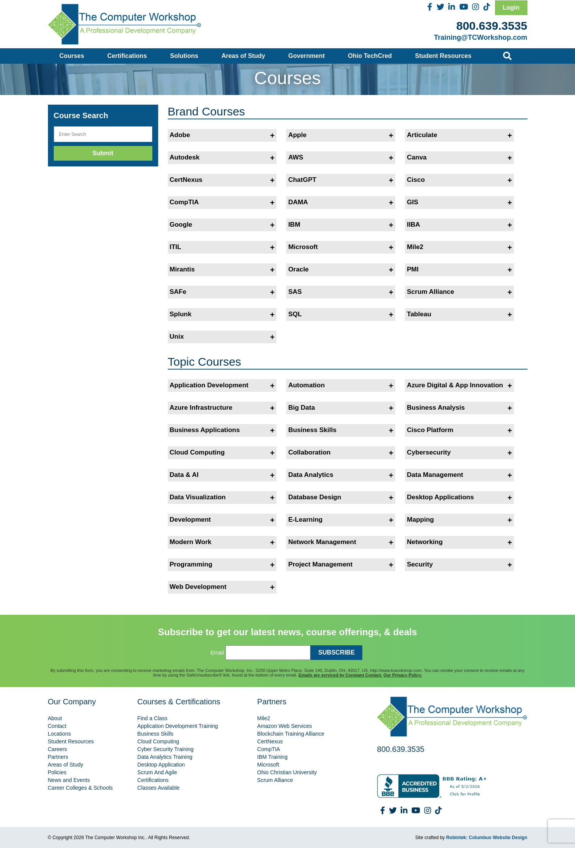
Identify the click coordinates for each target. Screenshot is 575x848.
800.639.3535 (491, 25)
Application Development (222, 385)
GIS (459, 202)
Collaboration (340, 452)
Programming (222, 564)
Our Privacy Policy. (403, 675)
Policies (57, 772)
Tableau (459, 314)
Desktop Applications (459, 497)
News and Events (69, 780)
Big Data (340, 408)
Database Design (340, 497)
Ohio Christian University (287, 772)
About (55, 718)
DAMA (340, 202)
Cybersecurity (459, 452)
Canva (459, 157)
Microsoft (340, 247)
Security (459, 564)
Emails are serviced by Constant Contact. (340, 675)
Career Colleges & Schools (80, 788)
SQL (340, 314)
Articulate (459, 135)
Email (217, 653)
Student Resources (443, 56)
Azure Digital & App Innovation (459, 385)
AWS (340, 157)
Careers (57, 749)
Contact (57, 726)
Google (222, 225)
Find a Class (152, 718)
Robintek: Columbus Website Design (486, 837)
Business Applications (222, 430)
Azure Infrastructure (222, 408)
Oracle (340, 269)
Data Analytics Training (164, 757)
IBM (340, 225)
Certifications (127, 56)
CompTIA (222, 202)
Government (306, 56)
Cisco (459, 180)
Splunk (222, 314)
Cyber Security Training (165, 749)
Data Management (459, 475)
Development (222, 520)
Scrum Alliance (459, 292)
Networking (459, 542)
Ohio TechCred (370, 56)
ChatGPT (340, 180)
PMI (459, 269)
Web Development (222, 587)
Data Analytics (340, 475)
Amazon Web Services (284, 726)
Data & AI (222, 475)
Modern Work (222, 542)
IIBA (459, 225)
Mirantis (222, 269)
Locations (59, 734)
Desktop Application (161, 765)
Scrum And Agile (157, 772)
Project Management (340, 564)
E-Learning (340, 520)
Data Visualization (222, 497)
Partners (58, 757)
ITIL (222, 247)
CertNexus (222, 180)
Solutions (184, 56)
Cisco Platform (459, 430)
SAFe (222, 292)
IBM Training (272, 757)
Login (511, 7)
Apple (340, 135)
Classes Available (158, 788)
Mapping (459, 520)
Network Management (340, 542)
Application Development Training (177, 726)
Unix (222, 337)
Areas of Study (243, 56)
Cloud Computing (222, 452)
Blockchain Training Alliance (290, 734)
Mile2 (459, 247)
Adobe (222, 135)
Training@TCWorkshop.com (480, 37)
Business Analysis (459, 408)
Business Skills (340, 430)
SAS (340, 292)
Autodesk (222, 157)
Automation (340, 385)
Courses (72, 56)
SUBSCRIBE (336, 652)
